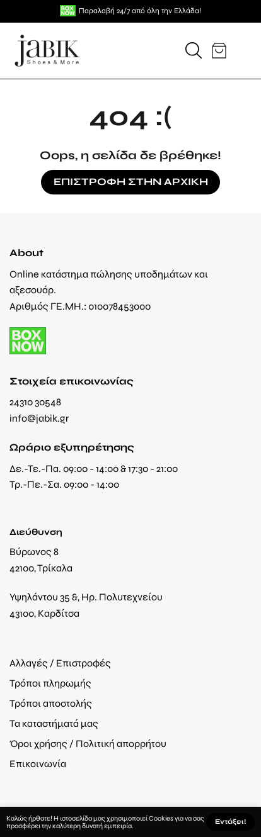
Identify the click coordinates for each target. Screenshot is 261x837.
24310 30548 (35, 402)
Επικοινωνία (37, 764)
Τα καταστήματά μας (53, 723)
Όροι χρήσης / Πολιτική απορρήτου (87, 744)
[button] (193, 50)
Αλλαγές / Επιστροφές (60, 663)
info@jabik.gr (39, 418)
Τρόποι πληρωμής (50, 683)
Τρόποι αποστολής (50, 703)
